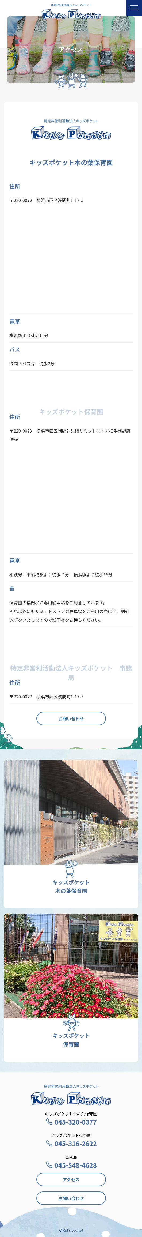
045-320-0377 (71, 1121)
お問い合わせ (71, 718)
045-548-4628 (71, 1165)
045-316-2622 (71, 1143)
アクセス (71, 1179)
